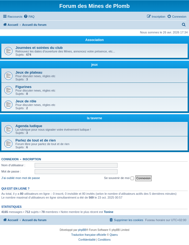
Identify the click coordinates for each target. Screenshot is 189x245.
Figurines (23, 87)
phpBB (82, 229)
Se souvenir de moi (119, 178)
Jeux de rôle (25, 101)
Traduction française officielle (88, 234)
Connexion (10, 159)
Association (94, 40)
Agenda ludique (28, 126)
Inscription (32, 159)
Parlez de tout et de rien (35, 140)
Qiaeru (114, 234)
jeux (94, 65)
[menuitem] (29, 16)
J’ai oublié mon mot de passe (20, 178)
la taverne (94, 118)
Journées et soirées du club (39, 48)
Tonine (108, 211)
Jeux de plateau (28, 72)
